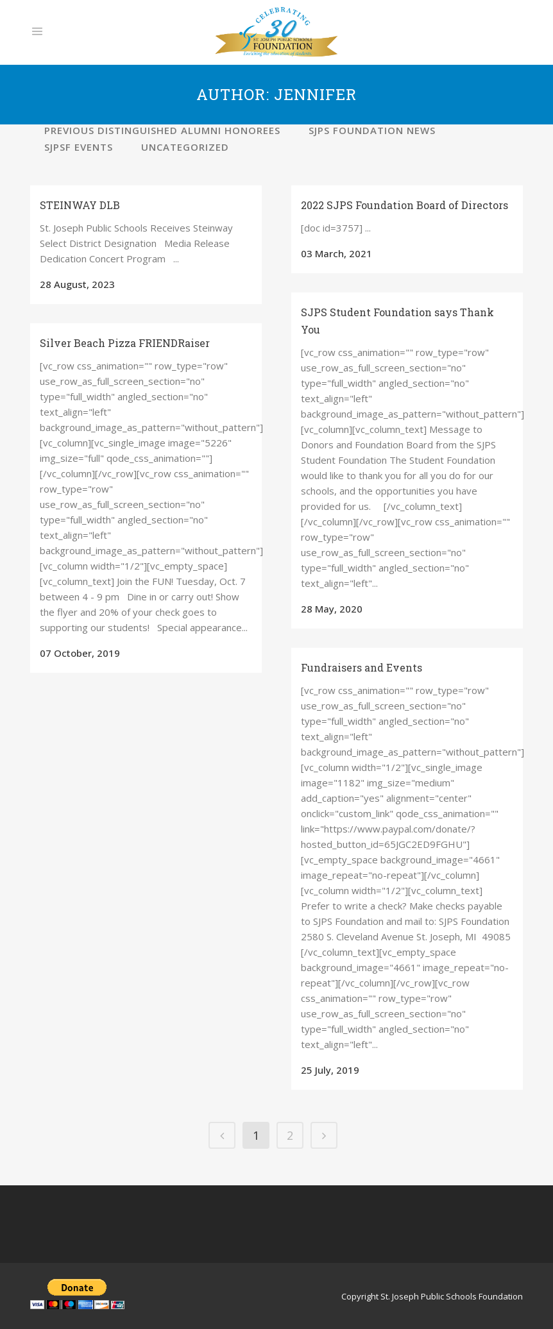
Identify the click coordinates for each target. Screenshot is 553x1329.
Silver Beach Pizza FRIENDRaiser (125, 343)
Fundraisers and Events (361, 667)
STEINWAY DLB (80, 205)
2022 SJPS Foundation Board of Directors (404, 205)
